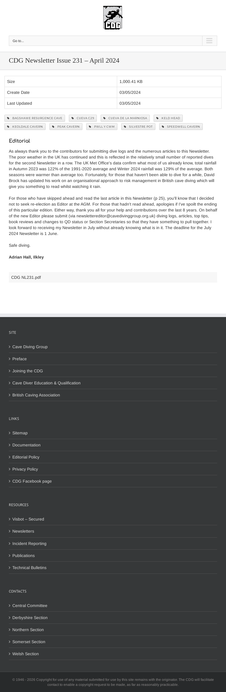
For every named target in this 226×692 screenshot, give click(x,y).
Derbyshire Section (30, 617)
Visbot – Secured (28, 519)
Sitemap (20, 433)
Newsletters (23, 531)
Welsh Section (25, 653)
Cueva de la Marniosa (125, 118)
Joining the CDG (27, 370)
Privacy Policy (25, 469)
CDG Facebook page (32, 481)
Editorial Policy (25, 457)
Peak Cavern (66, 126)
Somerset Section (28, 641)
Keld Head (168, 118)
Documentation (26, 445)
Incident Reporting (29, 543)
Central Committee (29, 605)
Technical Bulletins (29, 567)
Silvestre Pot (138, 126)
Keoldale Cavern (25, 126)
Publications (23, 555)
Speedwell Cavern (181, 126)
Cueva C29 (83, 118)
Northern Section (28, 629)
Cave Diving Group (30, 346)
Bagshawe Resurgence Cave (34, 118)
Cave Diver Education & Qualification (46, 383)
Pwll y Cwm (102, 126)
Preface (19, 358)
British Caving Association (36, 395)
